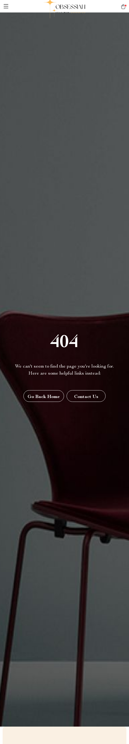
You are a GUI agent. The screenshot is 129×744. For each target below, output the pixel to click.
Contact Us (86, 397)
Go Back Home (44, 397)
